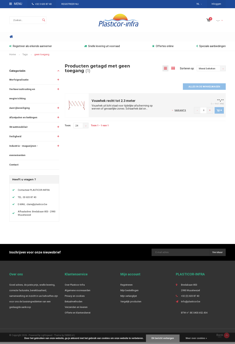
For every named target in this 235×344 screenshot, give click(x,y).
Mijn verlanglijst (128, 298)
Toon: (68, 127)
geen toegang (41, 56)
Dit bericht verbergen (163, 338)
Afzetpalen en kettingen (23, 119)
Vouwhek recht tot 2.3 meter (113, 103)
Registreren (126, 286)
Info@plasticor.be (190, 303)
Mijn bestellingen (129, 292)
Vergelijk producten (130, 303)
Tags (25, 56)
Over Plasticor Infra (75, 286)
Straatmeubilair (18, 128)
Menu (15, 4)
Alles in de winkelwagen (204, 88)
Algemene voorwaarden (77, 292)
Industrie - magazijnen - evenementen (23, 152)
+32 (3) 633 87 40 (190, 298)
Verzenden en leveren (76, 309)
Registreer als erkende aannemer (30, 48)
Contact (13, 166)
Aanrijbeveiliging (19, 109)
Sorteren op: (187, 70)
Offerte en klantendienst (78, 314)
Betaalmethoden (73, 303)
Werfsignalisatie (19, 81)
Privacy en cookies (75, 298)
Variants (180, 112)
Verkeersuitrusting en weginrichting (22, 96)
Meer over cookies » (196, 338)
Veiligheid (15, 138)
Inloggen (216, 3)
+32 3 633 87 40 (42, 4)
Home (11, 38)
